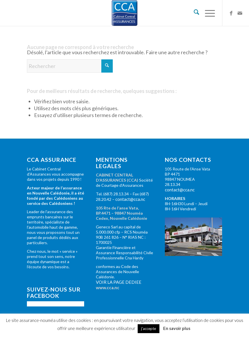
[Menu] (207, 13)
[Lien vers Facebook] (231, 13)
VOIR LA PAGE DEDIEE (118, 282)
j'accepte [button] (148, 328)
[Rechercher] (193, 13)
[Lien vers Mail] (240, 13)
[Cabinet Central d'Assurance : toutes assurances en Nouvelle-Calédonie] (124, 13)
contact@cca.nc (130, 199)
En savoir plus (176, 328)
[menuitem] (193, 13)
